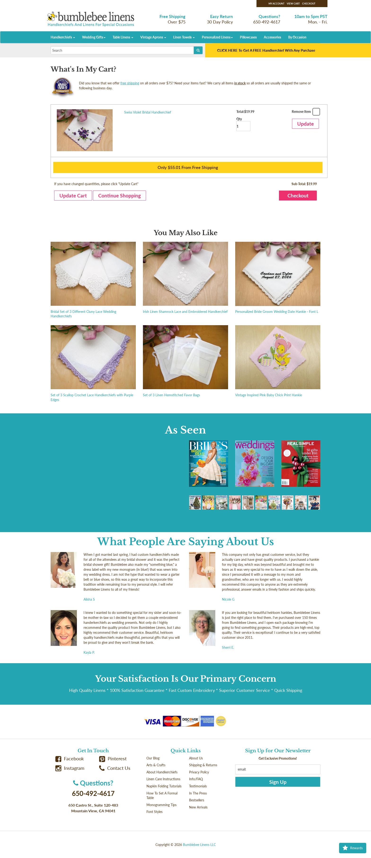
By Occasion (297, 37)
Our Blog (152, 758)
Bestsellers (196, 800)
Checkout (308, 3)
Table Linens (123, 37)
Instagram (69, 768)
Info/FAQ (196, 779)
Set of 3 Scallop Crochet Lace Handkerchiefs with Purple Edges (92, 397)
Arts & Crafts (155, 765)
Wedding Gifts (94, 37)
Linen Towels (184, 37)
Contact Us (114, 768)
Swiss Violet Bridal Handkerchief (147, 112)
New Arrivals (198, 807)
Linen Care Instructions (163, 779)
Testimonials (198, 786)
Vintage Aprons (153, 37)
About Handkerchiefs (161, 772)
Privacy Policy (199, 772)
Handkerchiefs (63, 37)
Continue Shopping (119, 195)
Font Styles (154, 812)
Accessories (272, 37)
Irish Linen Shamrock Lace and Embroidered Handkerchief (185, 312)
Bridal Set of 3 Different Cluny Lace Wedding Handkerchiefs (83, 314)
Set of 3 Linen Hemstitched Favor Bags (171, 395)
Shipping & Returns (203, 765)
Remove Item (305, 112)
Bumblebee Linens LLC (199, 845)
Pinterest (113, 758)
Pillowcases (248, 37)
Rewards (353, 848)
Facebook (69, 758)
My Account (276, 3)
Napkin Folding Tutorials (163, 786)
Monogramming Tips (161, 805)
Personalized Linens (217, 37)
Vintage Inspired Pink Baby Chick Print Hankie (268, 395)
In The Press (198, 793)
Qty (243, 124)
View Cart (293, 3)
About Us (196, 758)
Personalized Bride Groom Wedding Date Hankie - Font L (276, 312)
